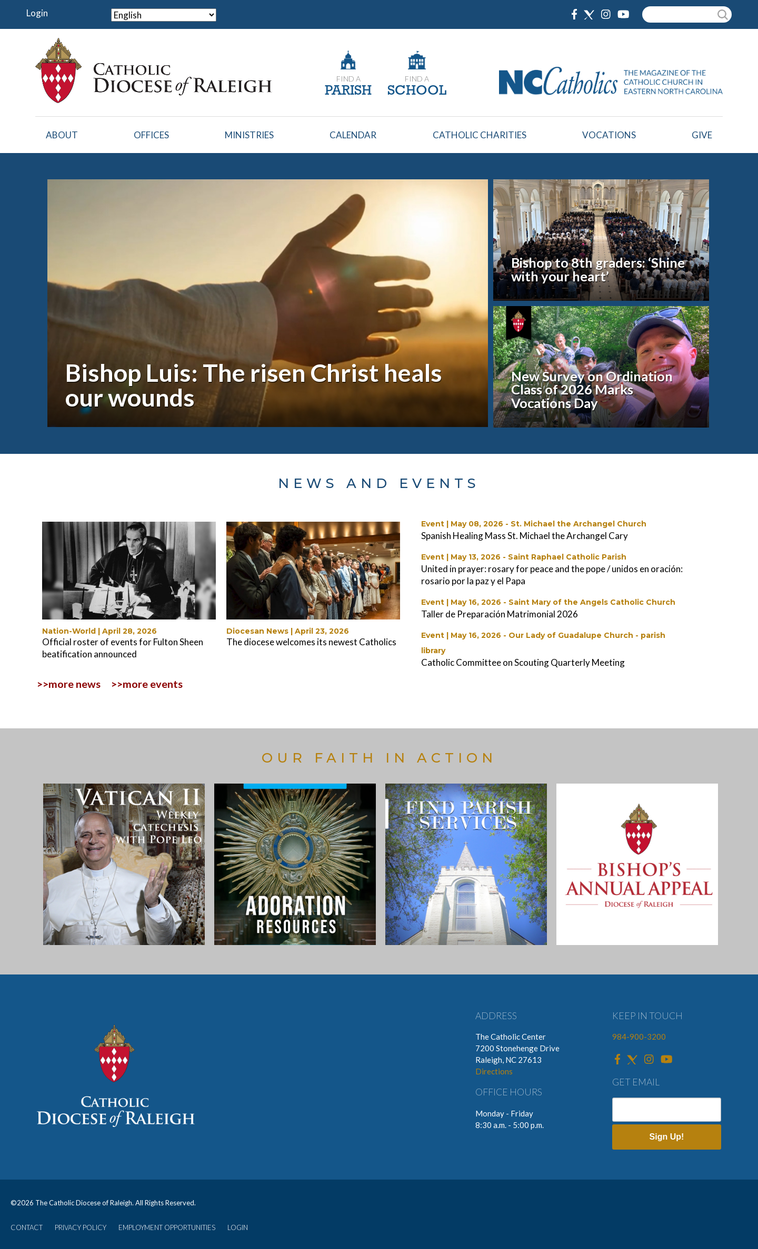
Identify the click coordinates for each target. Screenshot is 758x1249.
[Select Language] (163, 15)
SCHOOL (416, 91)
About (62, 134)
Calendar (353, 134)
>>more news (69, 683)
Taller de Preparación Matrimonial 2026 (499, 614)
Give (702, 134)
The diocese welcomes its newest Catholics (311, 641)
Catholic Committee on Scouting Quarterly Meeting (523, 662)
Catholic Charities (479, 134)
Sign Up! (667, 1136)
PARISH (348, 91)
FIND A (348, 78)
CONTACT (27, 1227)
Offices (151, 134)
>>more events (147, 683)
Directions (494, 1071)
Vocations (609, 134)
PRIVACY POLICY (80, 1227)
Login (37, 12)
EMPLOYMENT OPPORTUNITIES (166, 1227)
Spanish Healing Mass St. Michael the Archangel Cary (524, 535)
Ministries (249, 134)
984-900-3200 (639, 1036)
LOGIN (237, 1227)
